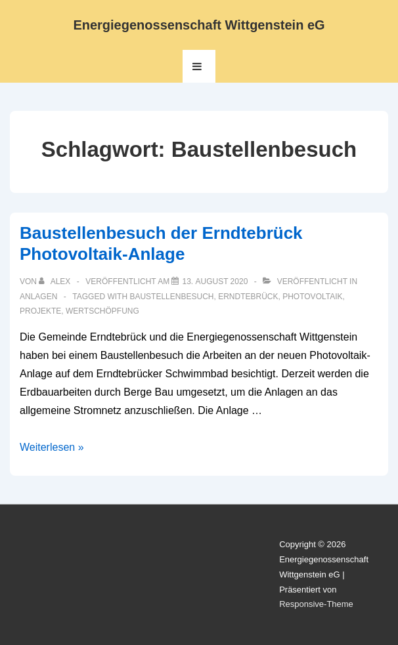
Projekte (40, 311)
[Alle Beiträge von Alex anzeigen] (55, 281)
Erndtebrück (248, 296)
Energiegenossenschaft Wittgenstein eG (198, 25)
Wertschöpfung (102, 311)
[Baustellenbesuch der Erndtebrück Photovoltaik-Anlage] (215, 281)
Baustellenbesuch (171, 296)
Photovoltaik (312, 296)
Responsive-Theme (316, 604)
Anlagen (38, 296)
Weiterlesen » (52, 447)
